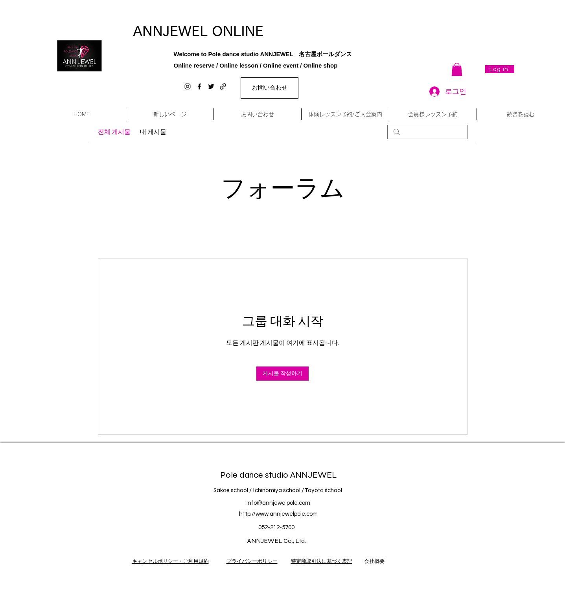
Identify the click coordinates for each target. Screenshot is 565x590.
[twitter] (211, 86)
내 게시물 (153, 132)
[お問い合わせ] (269, 88)
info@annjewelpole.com (278, 503)
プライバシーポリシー (252, 561)
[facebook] (199, 86)
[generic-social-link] (223, 86)
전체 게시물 (114, 132)
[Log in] (499, 69)
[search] (427, 132)
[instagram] (187, 86)
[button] (456, 69)
